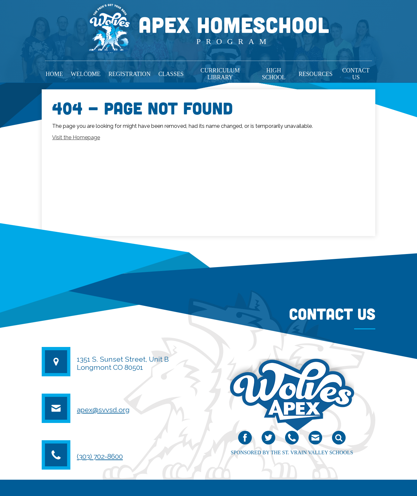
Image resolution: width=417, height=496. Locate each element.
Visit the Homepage (76, 137)
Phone (292, 439)
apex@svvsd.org (103, 410)
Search (339, 439)
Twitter (268, 439)
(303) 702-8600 (100, 456)
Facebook (245, 439)
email (315, 439)
